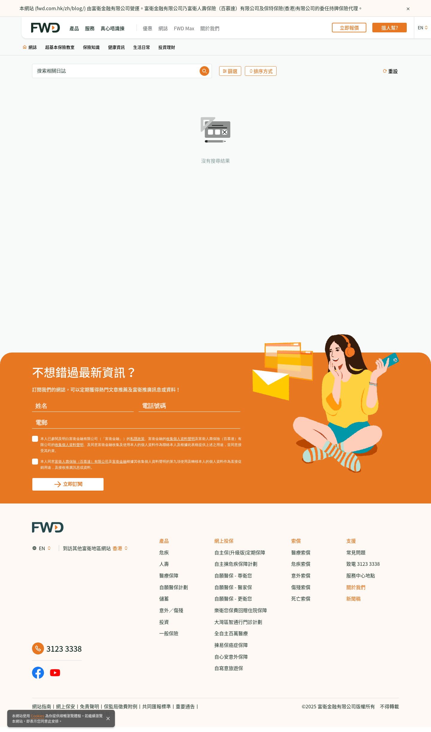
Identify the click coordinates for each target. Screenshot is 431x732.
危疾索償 (300, 563)
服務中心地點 (360, 575)
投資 (164, 621)
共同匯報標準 (156, 706)
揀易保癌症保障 (231, 644)
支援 (351, 540)
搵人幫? (389, 27)
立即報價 (349, 27)
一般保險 (168, 633)
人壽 (164, 563)
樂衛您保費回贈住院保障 (240, 610)
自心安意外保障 (231, 656)
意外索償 (300, 575)
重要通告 (185, 706)
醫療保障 (168, 575)
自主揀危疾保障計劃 (235, 563)
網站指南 (41, 706)
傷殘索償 (300, 587)
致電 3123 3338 (363, 563)
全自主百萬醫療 (231, 633)
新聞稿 (353, 598)
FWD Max (184, 27)
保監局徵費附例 (120, 706)
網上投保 (223, 540)
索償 (296, 540)
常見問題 (355, 552)
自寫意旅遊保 (228, 667)
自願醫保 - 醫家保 (233, 587)
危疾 (164, 552)
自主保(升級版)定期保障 (239, 552)
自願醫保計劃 (173, 587)
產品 (164, 540)
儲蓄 (164, 598)
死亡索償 (300, 598)
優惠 (147, 27)
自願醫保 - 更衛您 (233, 598)
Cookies (37, 716)
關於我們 (209, 27)
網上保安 (65, 706)
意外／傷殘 (171, 610)
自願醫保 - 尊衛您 (233, 575)
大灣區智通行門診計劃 (238, 621)
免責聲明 (89, 706)
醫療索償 (300, 552)
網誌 (163, 27)
